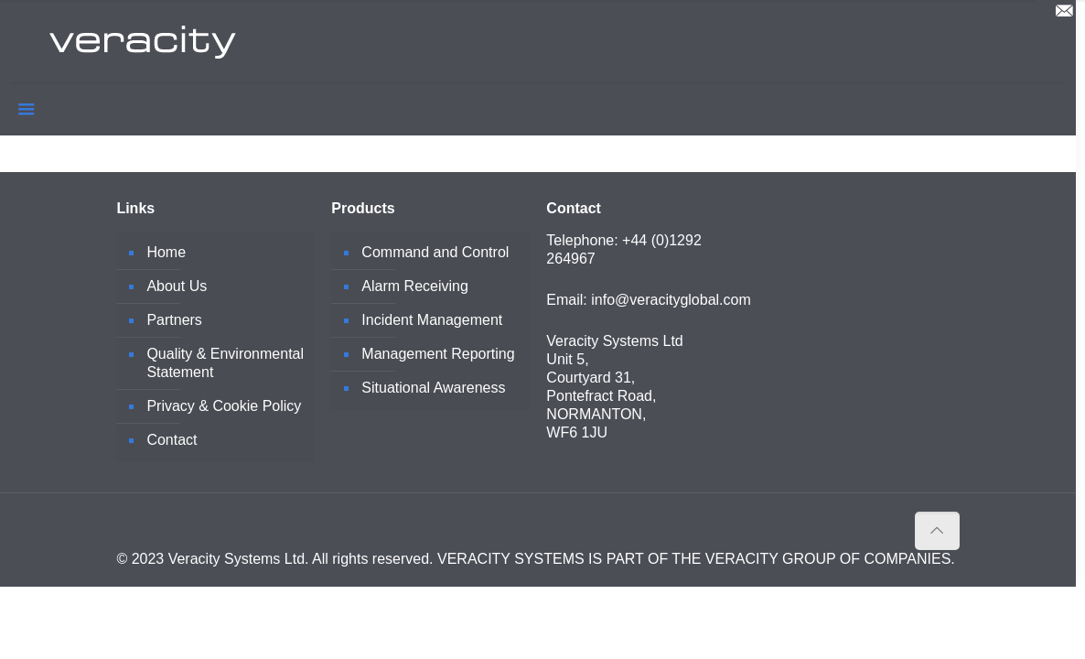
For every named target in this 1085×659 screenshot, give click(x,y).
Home (166, 252)
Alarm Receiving (414, 286)
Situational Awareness (433, 387)
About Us (176, 286)
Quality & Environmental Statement (225, 363)
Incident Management (431, 320)
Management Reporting (437, 354)
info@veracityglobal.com (671, 300)
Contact (171, 440)
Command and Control (435, 252)
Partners (173, 320)
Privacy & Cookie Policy (223, 406)
